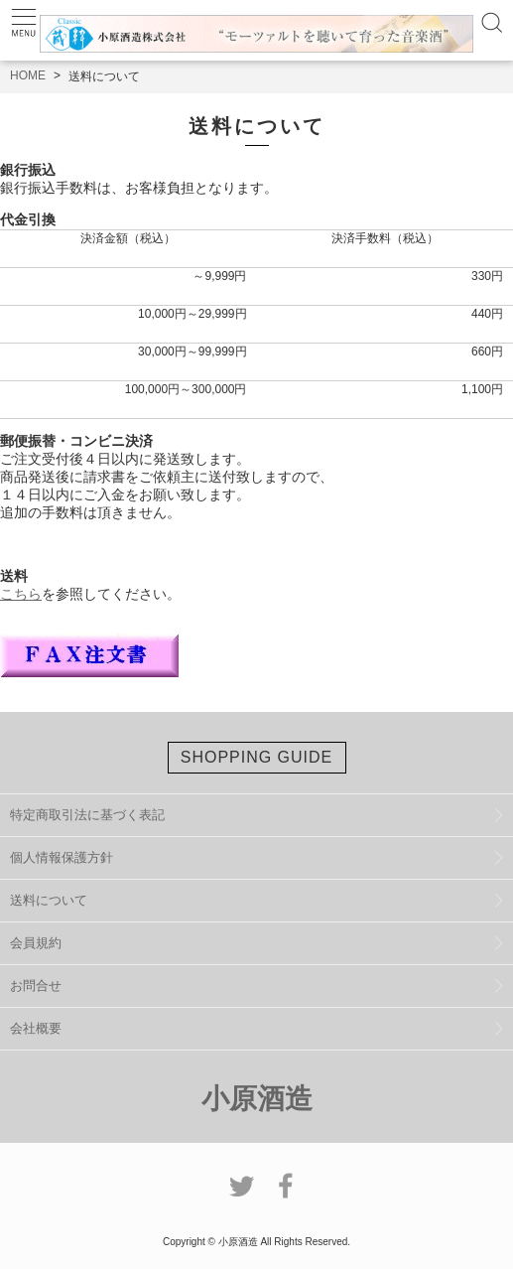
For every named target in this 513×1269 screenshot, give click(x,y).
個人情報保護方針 (61, 857)
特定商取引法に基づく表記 (87, 814)
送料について (48, 900)
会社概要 (36, 1028)
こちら (21, 594)
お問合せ (36, 985)
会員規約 (36, 942)
